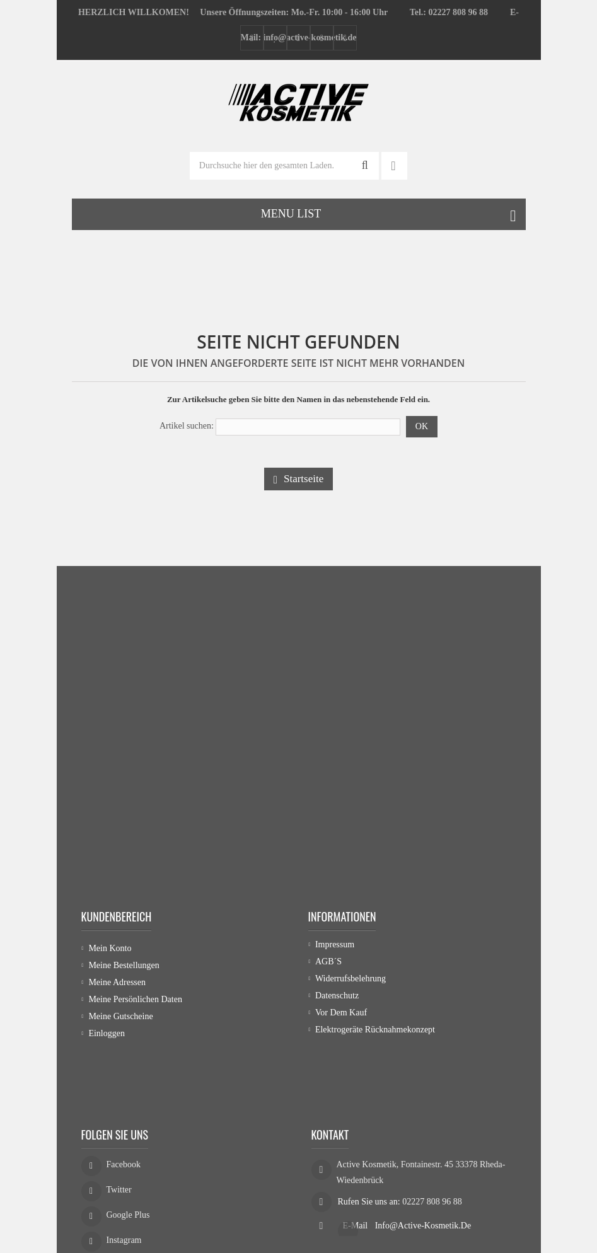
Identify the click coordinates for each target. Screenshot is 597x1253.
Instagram (124, 1186)
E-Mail (356, 1168)
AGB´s (328, 965)
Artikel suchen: (186, 425)
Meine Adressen (117, 982)
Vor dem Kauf (341, 1016)
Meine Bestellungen (123, 965)
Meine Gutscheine (120, 1016)
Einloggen (106, 1033)
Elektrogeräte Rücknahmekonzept (375, 1033)
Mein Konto (109, 948)
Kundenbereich (116, 916)
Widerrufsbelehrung (350, 982)
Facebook (124, 1111)
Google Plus (128, 1161)
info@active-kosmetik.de (423, 1168)
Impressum (334, 948)
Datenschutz (337, 999)
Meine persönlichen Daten (135, 999)
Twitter (119, 1136)
